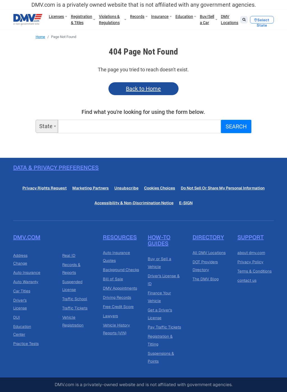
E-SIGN (186, 202)
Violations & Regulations (109, 19)
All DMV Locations (209, 252)
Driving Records (117, 297)
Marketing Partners (90, 188)
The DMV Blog (206, 278)
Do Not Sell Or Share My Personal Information (223, 188)
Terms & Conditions (254, 271)
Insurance (159, 16)
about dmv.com (251, 252)
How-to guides (159, 240)
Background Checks (121, 269)
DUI (16, 317)
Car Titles (21, 291)
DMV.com (26, 237)
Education (184, 16)
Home (40, 37)
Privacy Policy (250, 261)
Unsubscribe (126, 188)
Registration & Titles (81, 19)
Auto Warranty (25, 281)
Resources (120, 237)
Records (137, 16)
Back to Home (143, 88)
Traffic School (74, 298)
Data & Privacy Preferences (56, 168)
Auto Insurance (26, 272)
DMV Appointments (120, 288)
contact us (246, 280)
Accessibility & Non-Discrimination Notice (133, 202)
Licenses (56, 16)
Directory (208, 237)
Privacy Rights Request (44, 188)
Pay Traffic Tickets (164, 327)
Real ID (68, 255)
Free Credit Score (118, 306)
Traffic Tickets (74, 308)
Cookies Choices (159, 188)
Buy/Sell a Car (207, 19)
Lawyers (110, 315)
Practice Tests (26, 343)
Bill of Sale (113, 278)
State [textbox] (46, 126)
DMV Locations (229, 19)
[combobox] (47, 126)
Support (250, 237)
